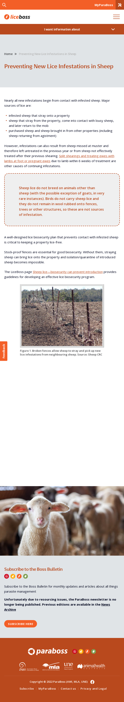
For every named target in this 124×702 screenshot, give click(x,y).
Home (8, 54)
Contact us (68, 688)
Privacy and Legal (93, 688)
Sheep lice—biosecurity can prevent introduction (68, 272)
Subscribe (27, 688)
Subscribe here (20, 624)
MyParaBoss (47, 688)
